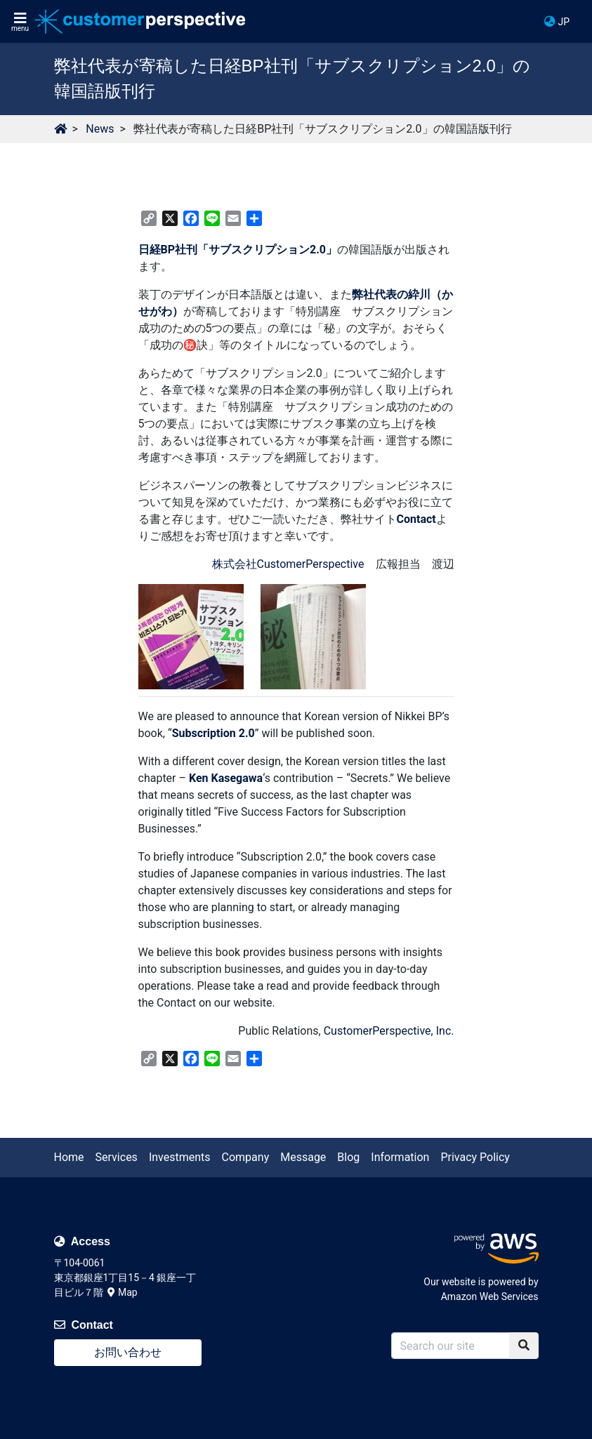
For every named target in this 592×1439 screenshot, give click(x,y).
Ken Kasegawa (226, 778)
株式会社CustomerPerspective (288, 564)
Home (69, 1157)
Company (246, 1157)
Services (117, 1157)
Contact (416, 519)
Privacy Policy (475, 1157)
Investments (180, 1157)
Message (303, 1157)
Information (400, 1157)
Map (122, 1292)
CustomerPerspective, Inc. (389, 1030)
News (100, 128)
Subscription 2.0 (213, 733)
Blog (348, 1157)
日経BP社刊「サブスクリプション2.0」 (238, 249)
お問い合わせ (128, 1352)
